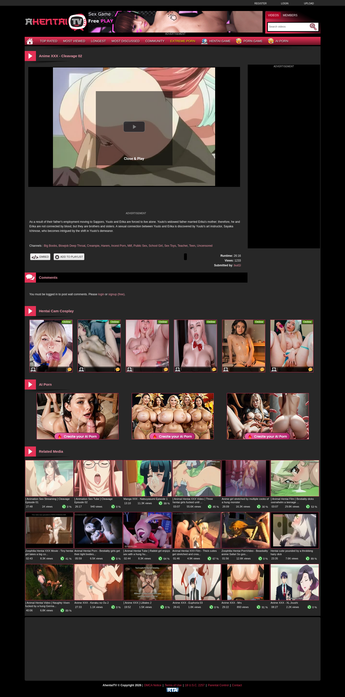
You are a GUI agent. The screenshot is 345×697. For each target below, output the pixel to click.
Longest (98, 41)
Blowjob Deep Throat (72, 245)
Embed (40, 256)
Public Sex (140, 245)
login (101, 294)
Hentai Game (216, 41)
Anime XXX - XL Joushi (284, 602)
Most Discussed (126, 41)
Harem (105, 245)
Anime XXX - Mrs (232, 602)
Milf (129, 245)
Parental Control (218, 685)
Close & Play (134, 158)
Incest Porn (118, 245)
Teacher (183, 245)
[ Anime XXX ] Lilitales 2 (138, 602)
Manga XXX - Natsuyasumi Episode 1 (146, 498)
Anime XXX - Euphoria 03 (188, 602)
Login (284, 3)
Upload (309, 3)
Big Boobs (50, 245)
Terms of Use (173, 685)
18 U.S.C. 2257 (195, 685)
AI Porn (278, 41)
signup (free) (116, 294)
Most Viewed (74, 41)
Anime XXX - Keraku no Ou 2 (92, 602)
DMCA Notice (152, 685)
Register (260, 3)
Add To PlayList (69, 256)
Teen (192, 245)
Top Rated (49, 41)
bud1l (237, 265)
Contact (237, 685)
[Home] (30, 41)
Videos (273, 15)
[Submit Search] (313, 27)
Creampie (93, 245)
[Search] (289, 26)
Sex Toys (170, 245)
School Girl (156, 245)
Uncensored (205, 245)
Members (290, 15)
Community (155, 41)
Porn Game (249, 41)
